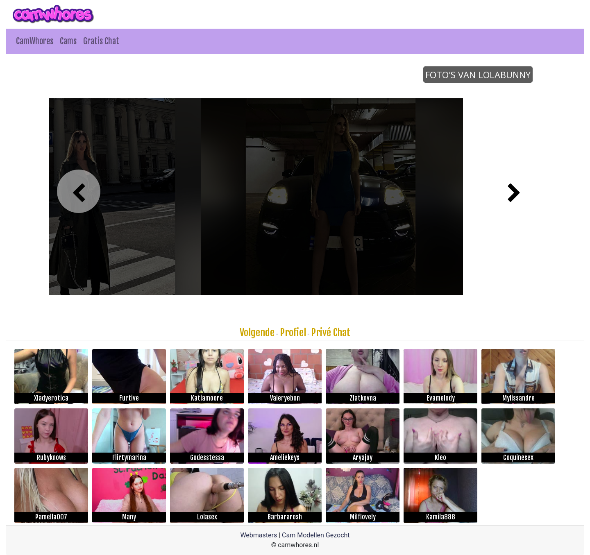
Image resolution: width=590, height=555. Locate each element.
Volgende (257, 332)
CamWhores (34, 41)
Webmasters (258, 535)
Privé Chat (330, 332)
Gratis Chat (101, 41)
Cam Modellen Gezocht (316, 535)
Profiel (293, 332)
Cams (68, 41)
